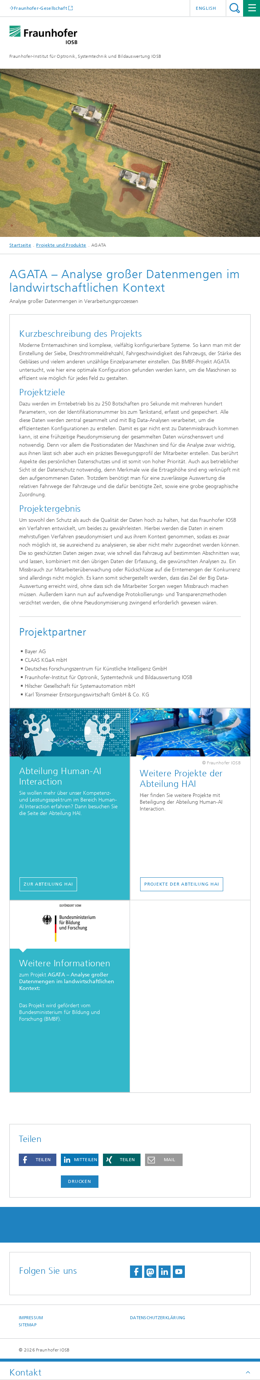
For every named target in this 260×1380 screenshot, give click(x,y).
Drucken (79, 1181)
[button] (37, 1160)
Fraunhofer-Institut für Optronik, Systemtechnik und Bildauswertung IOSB (85, 56)
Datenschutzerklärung (158, 1317)
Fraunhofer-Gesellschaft (40, 8)
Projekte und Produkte (61, 245)
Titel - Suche (234, 8)
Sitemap (27, 1325)
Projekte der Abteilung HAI (181, 884)
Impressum (31, 1317)
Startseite (20, 245)
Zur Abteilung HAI (48, 884)
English (206, 8)
